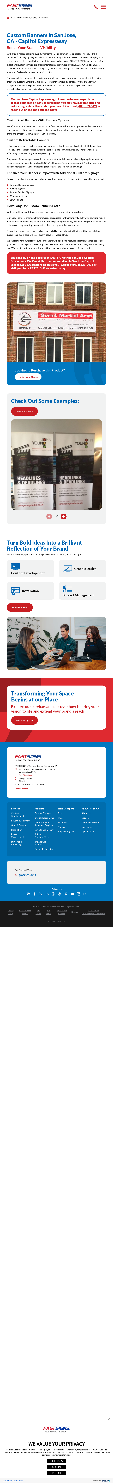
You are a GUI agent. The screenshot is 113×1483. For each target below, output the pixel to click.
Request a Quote (66, 832)
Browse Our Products (40, 844)
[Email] (84, 895)
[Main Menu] (103, 6)
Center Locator (21, 790)
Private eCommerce (20, 822)
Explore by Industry (44, 850)
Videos (61, 828)
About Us (86, 814)
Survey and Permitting (16, 844)
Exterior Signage (43, 814)
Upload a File (88, 832)
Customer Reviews (91, 823)
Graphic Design (18, 826)
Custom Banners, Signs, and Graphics (44, 825)
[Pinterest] (66, 895)
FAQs (60, 819)
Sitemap (74, 913)
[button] (108, 1419)
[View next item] (64, 517)
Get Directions (25, 776)
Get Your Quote (28, 377)
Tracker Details (18, 1480)
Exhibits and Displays (45, 831)
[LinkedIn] (47, 895)
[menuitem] (11, 913)
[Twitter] (40, 895)
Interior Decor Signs (44, 819)
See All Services (20, 608)
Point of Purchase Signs (42, 837)
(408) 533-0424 (87, 106)
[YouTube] (72, 895)
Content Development (17, 816)
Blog (60, 814)
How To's (62, 823)
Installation (16, 831)
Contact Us (87, 828)
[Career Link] (78, 895)
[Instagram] (53, 895)
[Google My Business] (28, 895)
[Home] (20, 7)
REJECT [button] (56, 1473)
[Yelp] (59, 895)
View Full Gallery (25, 411)
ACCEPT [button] (56, 1467)
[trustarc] (105, 1480)
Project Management (17, 837)
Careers (85, 819)
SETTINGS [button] (56, 1461)
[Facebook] (34, 895)
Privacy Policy (7, 1480)
